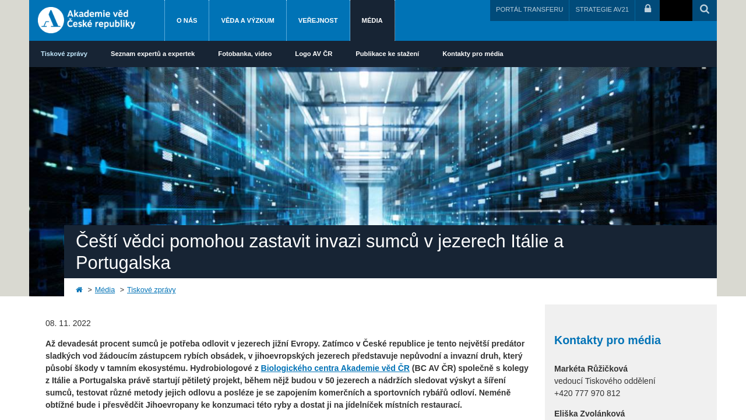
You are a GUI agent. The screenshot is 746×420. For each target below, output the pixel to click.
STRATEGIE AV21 (602, 9)
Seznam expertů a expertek (153, 53)
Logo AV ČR (313, 53)
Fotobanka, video (245, 53)
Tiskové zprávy (64, 53)
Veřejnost (318, 20)
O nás (187, 20)
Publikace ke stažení (387, 53)
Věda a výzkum (247, 20)
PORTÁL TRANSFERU (529, 9)
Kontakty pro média (472, 53)
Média (372, 20)
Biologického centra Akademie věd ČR (335, 368)
